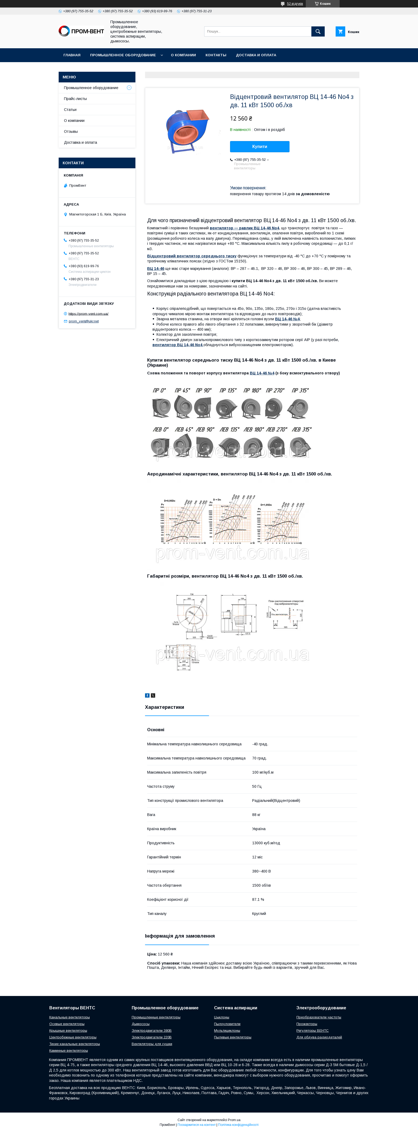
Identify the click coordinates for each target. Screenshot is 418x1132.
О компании (183, 55)
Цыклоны (221, 1017)
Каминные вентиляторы (68, 1051)
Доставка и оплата (256, 55)
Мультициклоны (227, 1031)
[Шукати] (318, 31)
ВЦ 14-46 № (261, 373)
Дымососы (141, 1024)
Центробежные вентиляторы (73, 1037)
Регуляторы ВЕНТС (312, 1031)
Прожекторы (306, 1024)
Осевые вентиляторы (67, 1024)
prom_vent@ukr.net (84, 321)
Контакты (216, 55)
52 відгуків (295, 4)
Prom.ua (234, 1120)
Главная (72, 55)
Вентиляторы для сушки (152, 1044)
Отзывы (71, 131)
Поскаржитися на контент (197, 1125)
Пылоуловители (227, 1024)
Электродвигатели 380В (152, 1031)
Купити (259, 146)
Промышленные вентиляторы (156, 1017)
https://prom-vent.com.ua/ (88, 313)
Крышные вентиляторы (68, 1031)
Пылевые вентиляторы (232, 1037)
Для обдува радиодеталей (319, 1037)
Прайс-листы (75, 99)
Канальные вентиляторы (69, 1017)
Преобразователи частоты (318, 1017)
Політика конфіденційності (238, 1125)
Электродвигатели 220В (152, 1037)
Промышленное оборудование (123, 55)
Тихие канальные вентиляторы (74, 1044)
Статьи (70, 109)
